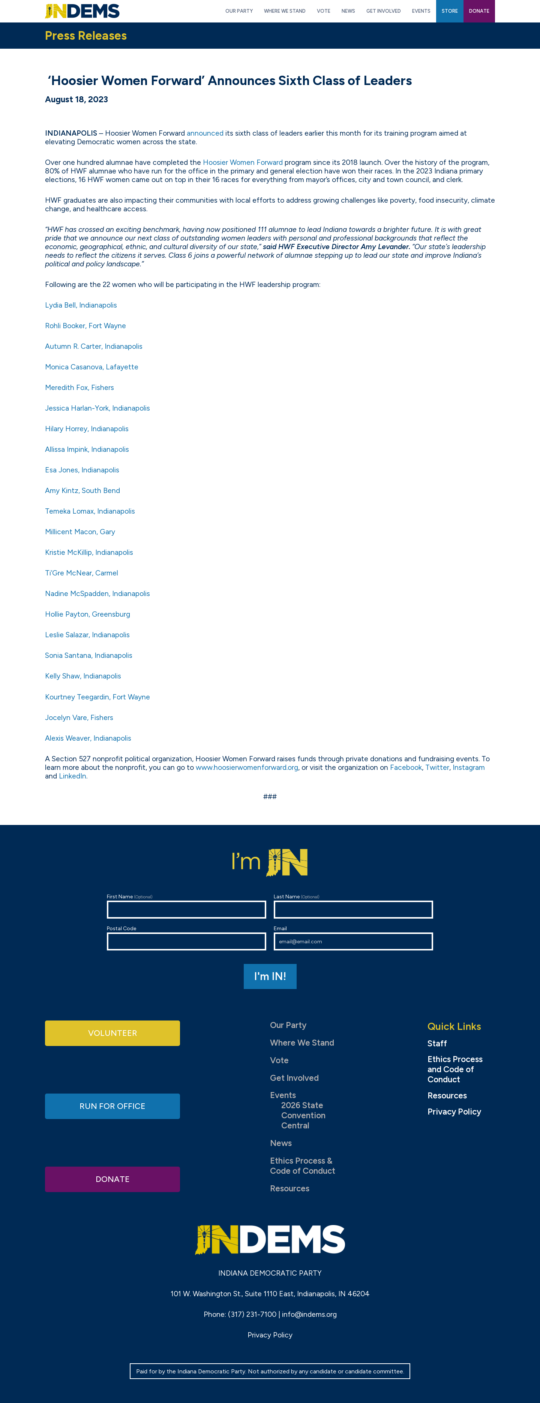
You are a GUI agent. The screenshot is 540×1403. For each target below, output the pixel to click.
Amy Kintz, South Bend (82, 490)
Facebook (406, 767)
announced (205, 133)
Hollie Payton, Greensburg (87, 614)
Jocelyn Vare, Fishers (79, 717)
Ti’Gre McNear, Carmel (81, 573)
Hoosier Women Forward (243, 162)
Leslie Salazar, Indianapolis (87, 635)
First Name (186, 906)
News (281, 1143)
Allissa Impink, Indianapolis (87, 449)
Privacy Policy (454, 1112)
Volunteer (112, 1033)
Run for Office (113, 1106)
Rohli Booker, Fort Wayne (85, 325)
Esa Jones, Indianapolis (82, 470)
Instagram (469, 767)
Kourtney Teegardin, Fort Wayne (97, 697)
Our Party (288, 1025)
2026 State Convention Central (303, 1115)
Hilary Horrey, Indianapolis (87, 428)
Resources (289, 1188)
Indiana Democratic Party (82, 11)
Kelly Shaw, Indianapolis (83, 676)
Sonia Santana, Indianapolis (88, 655)
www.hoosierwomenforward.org (247, 767)
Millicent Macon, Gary (80, 531)
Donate (112, 1179)
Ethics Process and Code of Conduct (455, 1070)
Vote (279, 1060)
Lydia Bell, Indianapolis (81, 305)
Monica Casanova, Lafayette (91, 367)
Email (353, 937)
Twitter (437, 767)
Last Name (353, 906)
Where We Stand (302, 1043)
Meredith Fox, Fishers (79, 387)
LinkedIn (72, 776)
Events (283, 1095)
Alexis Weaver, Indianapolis (88, 738)
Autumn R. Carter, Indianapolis (93, 346)
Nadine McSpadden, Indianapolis (97, 593)
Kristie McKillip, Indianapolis (89, 552)
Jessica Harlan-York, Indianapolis (97, 408)
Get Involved (294, 1078)
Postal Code (186, 937)
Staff (437, 1044)
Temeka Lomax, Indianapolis (90, 511)
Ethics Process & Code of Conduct (302, 1166)
